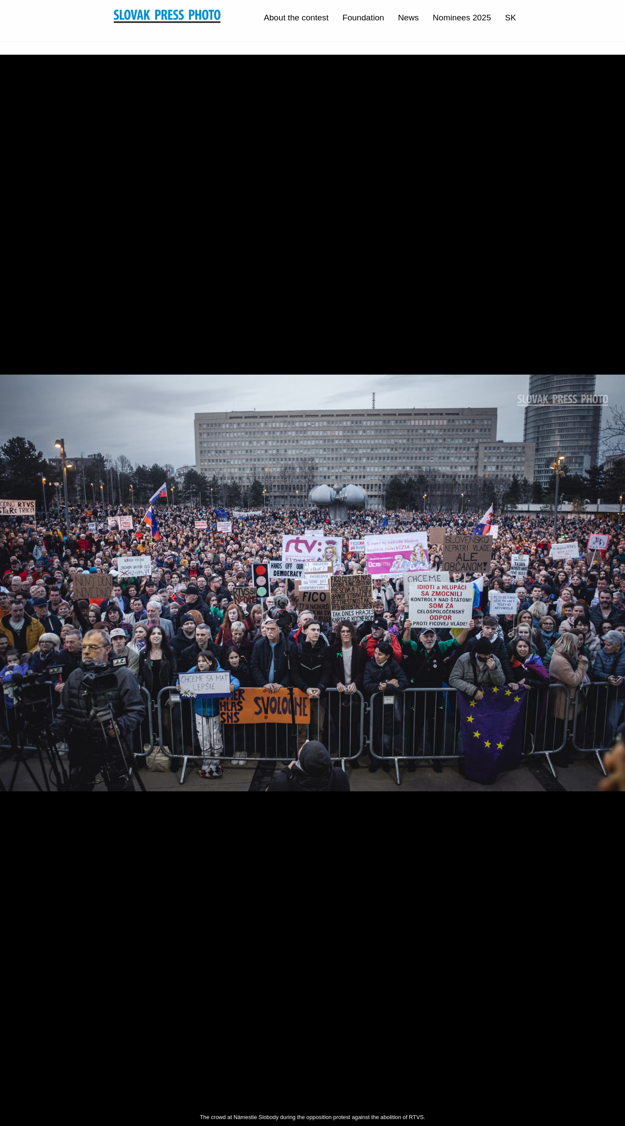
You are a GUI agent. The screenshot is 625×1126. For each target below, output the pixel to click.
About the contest (296, 17)
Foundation (363, 17)
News (408, 17)
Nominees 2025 (462, 17)
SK (510, 17)
